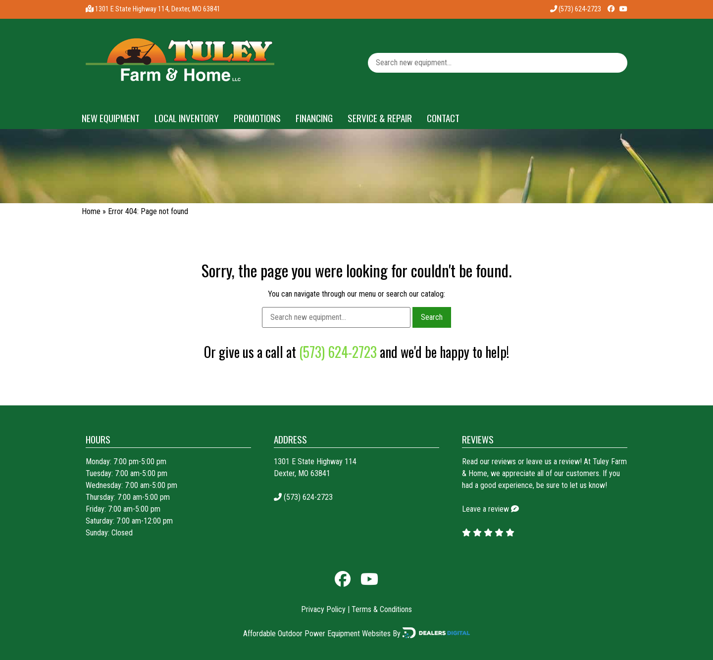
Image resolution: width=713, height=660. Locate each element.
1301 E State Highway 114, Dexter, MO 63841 (157, 9)
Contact (443, 118)
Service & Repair (380, 118)
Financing (314, 118)
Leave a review (485, 509)
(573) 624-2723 (575, 9)
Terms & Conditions (382, 609)
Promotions (257, 118)
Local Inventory (186, 118)
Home (91, 211)
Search (432, 317)
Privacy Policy (323, 609)
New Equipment (111, 118)
